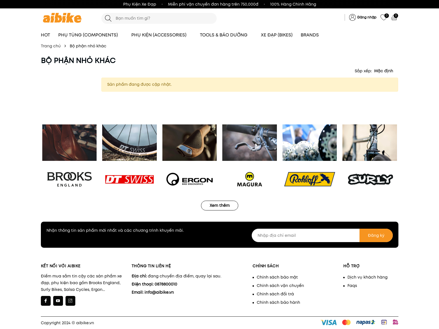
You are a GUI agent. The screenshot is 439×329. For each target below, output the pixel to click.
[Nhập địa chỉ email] (322, 235)
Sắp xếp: (363, 70)
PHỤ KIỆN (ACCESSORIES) (161, 35)
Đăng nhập (366, 17)
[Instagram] (70, 301)
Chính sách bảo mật (277, 277)
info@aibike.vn (159, 292)
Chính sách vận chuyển (280, 285)
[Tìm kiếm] (108, 18)
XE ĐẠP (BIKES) (277, 35)
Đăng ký (376, 235)
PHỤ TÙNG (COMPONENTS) (90, 35)
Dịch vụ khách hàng (367, 277)
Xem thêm (220, 205)
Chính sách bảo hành (278, 302)
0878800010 (166, 284)
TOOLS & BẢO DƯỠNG (226, 35)
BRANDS (312, 35)
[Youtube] (58, 301)
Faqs (352, 285)
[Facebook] (46, 301)
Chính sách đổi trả (275, 294)
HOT (45, 35)
